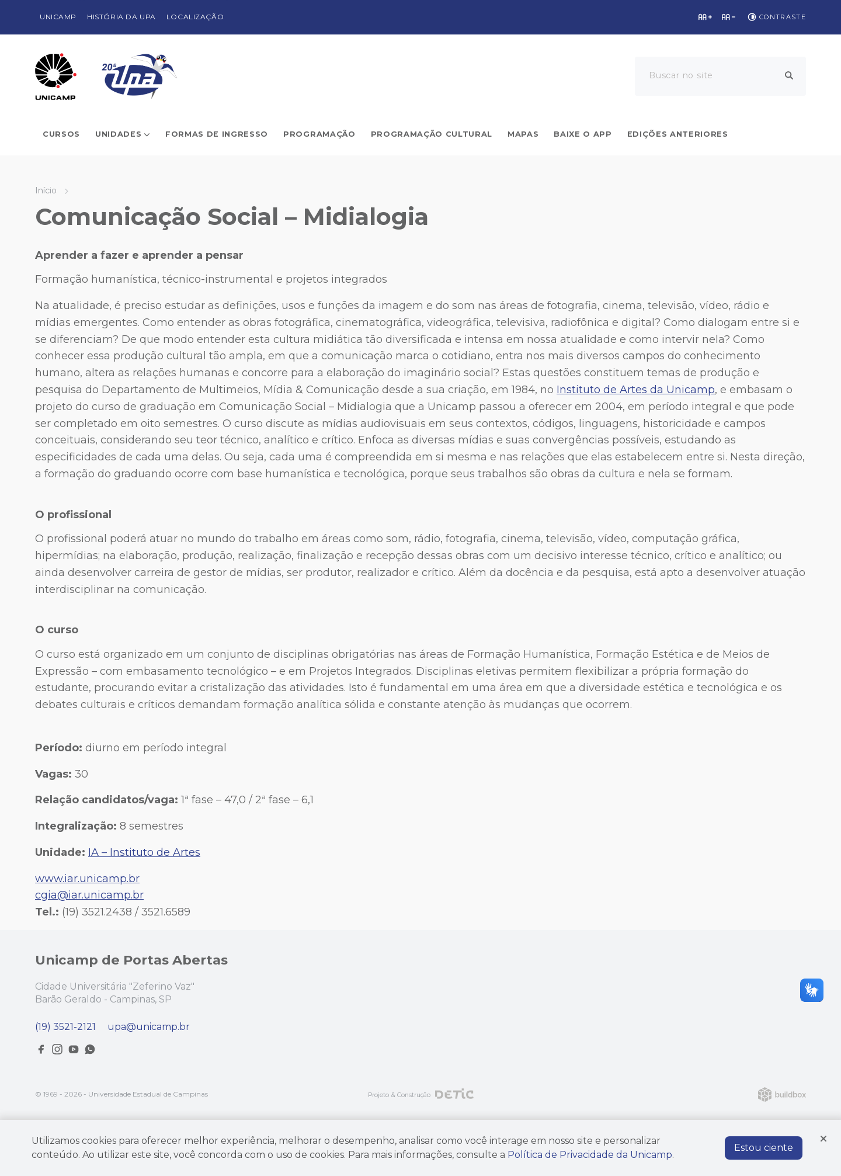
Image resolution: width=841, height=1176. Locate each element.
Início (46, 190)
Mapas (523, 134)
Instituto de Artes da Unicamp (636, 389)
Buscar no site (681, 75)
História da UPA (121, 16)
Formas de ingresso (216, 134)
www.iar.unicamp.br (87, 878)
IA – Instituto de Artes (144, 852)
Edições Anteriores (677, 134)
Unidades (118, 134)
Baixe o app (582, 134)
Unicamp (58, 16)
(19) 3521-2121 (65, 1026)
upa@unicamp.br (148, 1026)
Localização (195, 16)
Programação (319, 134)
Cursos (61, 134)
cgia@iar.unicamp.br (89, 895)
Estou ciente (763, 1147)
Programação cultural (431, 134)
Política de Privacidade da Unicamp (590, 1154)
